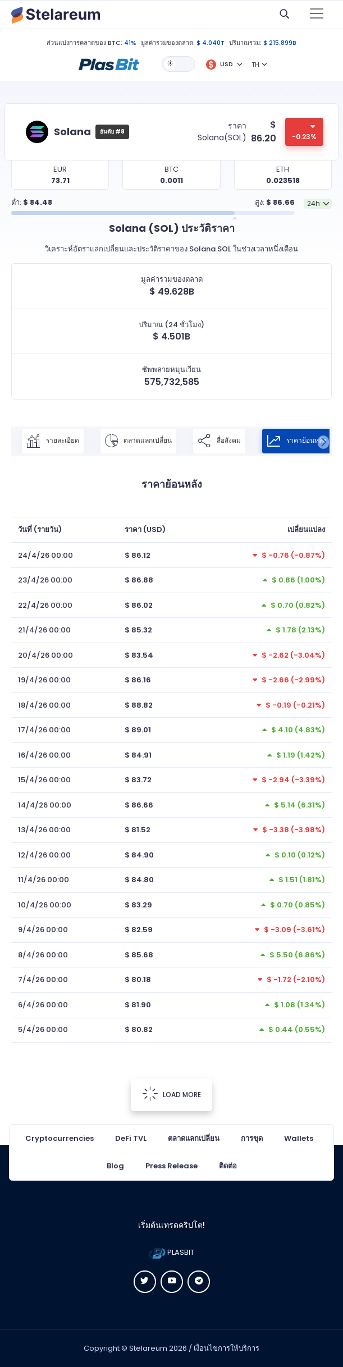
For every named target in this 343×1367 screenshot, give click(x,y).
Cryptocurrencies (59, 1138)
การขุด (252, 1138)
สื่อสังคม (219, 441)
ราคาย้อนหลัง (296, 441)
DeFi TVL (131, 1138)
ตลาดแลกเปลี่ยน (138, 441)
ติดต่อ (228, 1165)
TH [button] (255, 64)
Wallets (298, 1138)
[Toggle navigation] (316, 14)
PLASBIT (171, 1252)
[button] (109, 63)
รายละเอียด (52, 441)
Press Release (171, 1165)
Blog (115, 1165)
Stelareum (148, 1348)
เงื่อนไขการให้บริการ (226, 1348)
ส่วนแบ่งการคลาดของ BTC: (84, 42)
